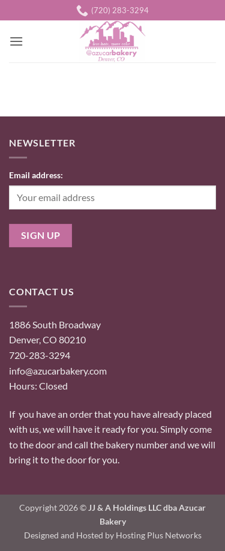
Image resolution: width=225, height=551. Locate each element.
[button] (16, 41)
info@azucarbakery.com (58, 370)
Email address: (36, 175)
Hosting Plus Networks (159, 535)
